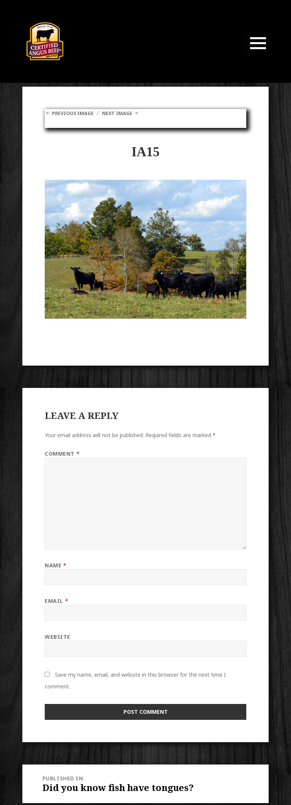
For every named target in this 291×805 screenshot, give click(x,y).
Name (55, 564)
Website (57, 636)
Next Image (124, 113)
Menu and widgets (258, 53)
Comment (62, 453)
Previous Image (75, 113)
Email (56, 600)
